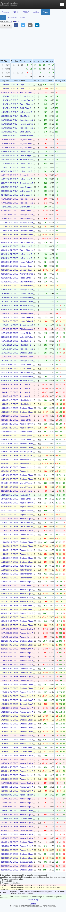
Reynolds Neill (25, 92)
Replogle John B (26, 120)
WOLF (26, 12)
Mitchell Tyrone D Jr (28, 432)
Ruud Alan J (25, 384)
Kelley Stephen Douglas (29, 566)
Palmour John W (26, 613)
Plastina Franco (26, 597)
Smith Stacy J (25, 108)
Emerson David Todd (28, 266)
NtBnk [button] (16, 12)
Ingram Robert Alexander (30, 262)
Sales (22, 17)
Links (6, 25)
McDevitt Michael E (28, 282)
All (3, 17)
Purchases (12, 17)
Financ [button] (5, 12)
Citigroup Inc (25, 84)
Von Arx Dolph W (27, 519)
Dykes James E (26, 830)
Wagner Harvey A (27, 424)
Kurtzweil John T (26, 605)
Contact (33, 904)
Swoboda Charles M (28, 301)
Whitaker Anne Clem (28, 230)
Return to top (33, 900)
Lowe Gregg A (25, 155)
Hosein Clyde (25, 211)
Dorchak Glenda (26, 96)
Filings (45, 12)
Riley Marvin (25, 116)
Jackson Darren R (27, 100)
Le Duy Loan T (26, 112)
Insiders (36, 12)
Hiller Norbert (25, 341)
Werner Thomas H (27, 104)
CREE (15, 195)
